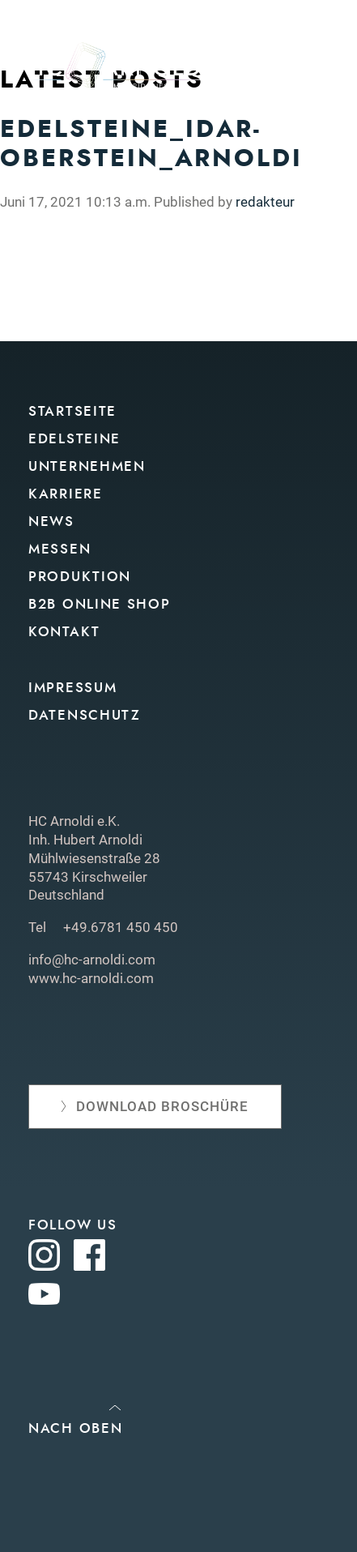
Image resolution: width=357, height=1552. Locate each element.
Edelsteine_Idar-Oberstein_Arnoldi (151, 143)
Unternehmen (87, 466)
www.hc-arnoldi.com (91, 978)
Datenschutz (84, 715)
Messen (59, 549)
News (51, 521)
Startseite (72, 411)
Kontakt (64, 632)
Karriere (65, 494)
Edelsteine (74, 439)
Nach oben (75, 1428)
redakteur (265, 202)
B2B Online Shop (99, 604)
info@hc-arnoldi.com (91, 959)
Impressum (72, 688)
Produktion (79, 577)
